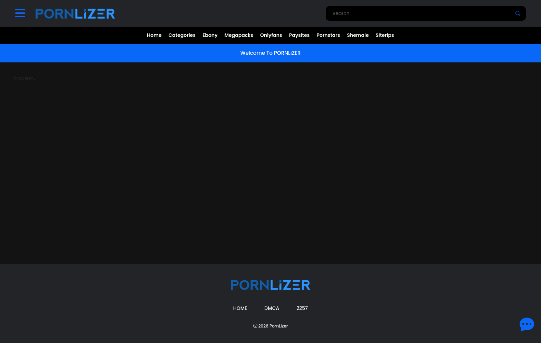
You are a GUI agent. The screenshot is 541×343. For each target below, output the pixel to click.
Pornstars (328, 35)
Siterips (385, 35)
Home (154, 35)
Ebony (210, 35)
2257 (302, 308)
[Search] (517, 13)
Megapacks (239, 35)
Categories (182, 35)
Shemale (358, 35)
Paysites (299, 35)
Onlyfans (271, 35)
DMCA (271, 308)
